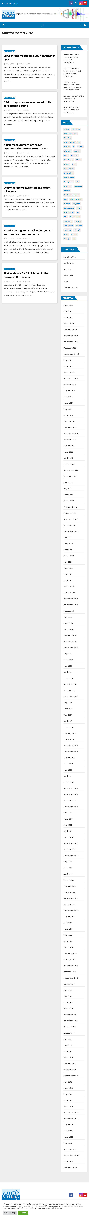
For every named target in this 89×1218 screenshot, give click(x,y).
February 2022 (70, 507)
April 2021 (67, 550)
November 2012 (70, 966)
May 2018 (67, 666)
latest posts (69, 275)
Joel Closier (23, 64)
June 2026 (68, 305)
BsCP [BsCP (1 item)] (66, 155)
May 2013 (67, 935)
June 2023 (68, 452)
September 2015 (70, 807)
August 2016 (69, 758)
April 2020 (68, 580)
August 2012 (69, 984)
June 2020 (68, 568)
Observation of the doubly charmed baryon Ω (72, 57)
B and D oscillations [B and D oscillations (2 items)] (72, 142)
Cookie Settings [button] (10, 1213)
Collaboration (69, 257)
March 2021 (68, 556)
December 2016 (70, 745)
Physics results (9, 51)
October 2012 (69, 972)
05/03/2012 (10, 196)
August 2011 (68, 1033)
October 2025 (69, 348)
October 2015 (69, 800)
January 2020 (69, 592)
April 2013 (67, 941)
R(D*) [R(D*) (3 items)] (79, 208)
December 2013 (70, 898)
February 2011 (69, 1063)
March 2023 (68, 464)
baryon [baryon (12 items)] (67, 147)
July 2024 (67, 397)
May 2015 (67, 825)
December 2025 (70, 336)
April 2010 (68, 1100)
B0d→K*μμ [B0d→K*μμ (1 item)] (76, 129)
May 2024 (67, 409)
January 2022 (69, 513)
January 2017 (69, 739)
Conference (68, 263)
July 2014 (67, 862)
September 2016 (70, 751)
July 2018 (67, 654)
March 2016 (68, 782)
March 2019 (68, 629)
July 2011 (67, 1039)
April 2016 (67, 776)
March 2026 (68, 323)
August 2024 (69, 391)
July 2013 (67, 923)
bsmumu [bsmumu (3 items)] (74, 155)
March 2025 (68, 372)
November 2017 (70, 684)
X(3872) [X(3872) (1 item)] (77, 230)
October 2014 (69, 849)
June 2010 (68, 1088)
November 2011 (70, 1021)
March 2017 (68, 727)
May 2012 (67, 996)
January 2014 (69, 892)
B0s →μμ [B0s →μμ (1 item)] (67, 138)
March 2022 (68, 501)
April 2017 (67, 721)
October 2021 (69, 525)
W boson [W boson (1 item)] (67, 230)
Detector (67, 269)
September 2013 (70, 911)
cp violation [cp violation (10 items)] (69, 169)
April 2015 (67, 831)
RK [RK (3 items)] (78, 212)
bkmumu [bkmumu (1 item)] (67, 151)
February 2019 (69, 635)
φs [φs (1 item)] (74, 239)
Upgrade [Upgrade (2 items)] (79, 226)
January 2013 (69, 959)
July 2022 (67, 482)
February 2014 (69, 886)
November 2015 (70, 794)
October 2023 (69, 440)
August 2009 (69, 1125)
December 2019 (70, 599)
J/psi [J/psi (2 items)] (77, 182)
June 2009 (68, 1137)
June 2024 (68, 403)
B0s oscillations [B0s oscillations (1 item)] (70, 133)
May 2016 (67, 770)
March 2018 (68, 678)
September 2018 (70, 648)
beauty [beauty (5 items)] (80, 147)
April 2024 (68, 415)
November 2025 (70, 342)
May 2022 (67, 488)
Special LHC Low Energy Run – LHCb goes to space (72, 71)
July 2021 (67, 537)
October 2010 (69, 1070)
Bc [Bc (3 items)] (74, 147)
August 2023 (69, 446)
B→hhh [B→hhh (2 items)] (78, 160)
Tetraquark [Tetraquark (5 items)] (68, 226)
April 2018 (68, 672)
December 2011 (70, 1014)
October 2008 (69, 1149)
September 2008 (71, 1155)
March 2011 (68, 1057)
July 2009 (67, 1131)
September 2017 (70, 696)
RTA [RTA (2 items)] (65, 217)
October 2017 (69, 690)
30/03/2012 (10, 64)
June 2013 (68, 929)
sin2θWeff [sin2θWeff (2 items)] (68, 221)
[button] (80, 25)
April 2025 (68, 366)
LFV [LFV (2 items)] (65, 199)
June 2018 (68, 660)
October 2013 (69, 904)
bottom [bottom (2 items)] (77, 151)
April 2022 (68, 495)
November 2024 (70, 378)
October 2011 (69, 1027)
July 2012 (67, 990)
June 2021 (68, 544)
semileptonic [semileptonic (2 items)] (75, 217)
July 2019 (67, 617)
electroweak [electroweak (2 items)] (69, 177)
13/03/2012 (10, 110)
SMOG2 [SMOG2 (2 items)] (78, 221)
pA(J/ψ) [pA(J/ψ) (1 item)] (67, 204)
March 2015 (68, 837)
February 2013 (69, 953)
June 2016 (68, 764)
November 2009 (70, 1118)
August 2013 (69, 917)
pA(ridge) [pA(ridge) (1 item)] (76, 204)
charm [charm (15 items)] (66, 164)
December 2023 (70, 433)
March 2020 (68, 586)
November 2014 (70, 843)
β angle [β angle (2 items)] (74, 234)
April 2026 (68, 317)
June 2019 (68, 623)
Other (66, 281)
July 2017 (67, 703)
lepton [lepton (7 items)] (67, 190)
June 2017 (68, 709)
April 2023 (68, 458)
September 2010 (70, 1076)
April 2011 (67, 1051)
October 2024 (69, 384)
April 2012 (67, 1002)
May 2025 (67, 360)
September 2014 (70, 855)
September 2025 (71, 354)
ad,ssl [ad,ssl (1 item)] (66, 129)
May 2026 (67, 311)
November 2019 (70, 605)
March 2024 (68, 421)
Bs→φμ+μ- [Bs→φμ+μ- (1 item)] (68, 160)
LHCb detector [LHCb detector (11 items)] (76, 199)
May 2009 (67, 1143)
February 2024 (70, 427)
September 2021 (70, 531)
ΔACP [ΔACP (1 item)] (66, 234)
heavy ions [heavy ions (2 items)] (68, 182)
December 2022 (70, 470)
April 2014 (67, 874)
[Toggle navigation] (42, 25)
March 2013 (68, 947)
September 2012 (70, 978)
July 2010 (67, 1082)
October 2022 (69, 476)
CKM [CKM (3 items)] (74, 164)
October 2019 (69, 611)
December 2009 (70, 1112)
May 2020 (67, 574)
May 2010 (67, 1094)
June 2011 (67, 1045)
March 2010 (68, 1106)
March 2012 (68, 1008)
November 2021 (70, 519)
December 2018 (70, 641)
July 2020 (67, 562)
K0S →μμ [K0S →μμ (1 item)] (68, 186)
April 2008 (68, 1161)
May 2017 (67, 715)
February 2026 (70, 329)
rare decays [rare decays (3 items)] (69, 212)
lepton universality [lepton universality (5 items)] (72, 195)
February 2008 (70, 1167)
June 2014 (68, 868)
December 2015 (70, 788)
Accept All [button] (23, 1213)
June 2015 (68, 819)
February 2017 (69, 733)
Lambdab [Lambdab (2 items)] (78, 186)
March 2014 (68, 880)
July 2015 (67, 813)
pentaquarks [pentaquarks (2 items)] (69, 208)
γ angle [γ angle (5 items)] (67, 239)
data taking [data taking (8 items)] (68, 173)
